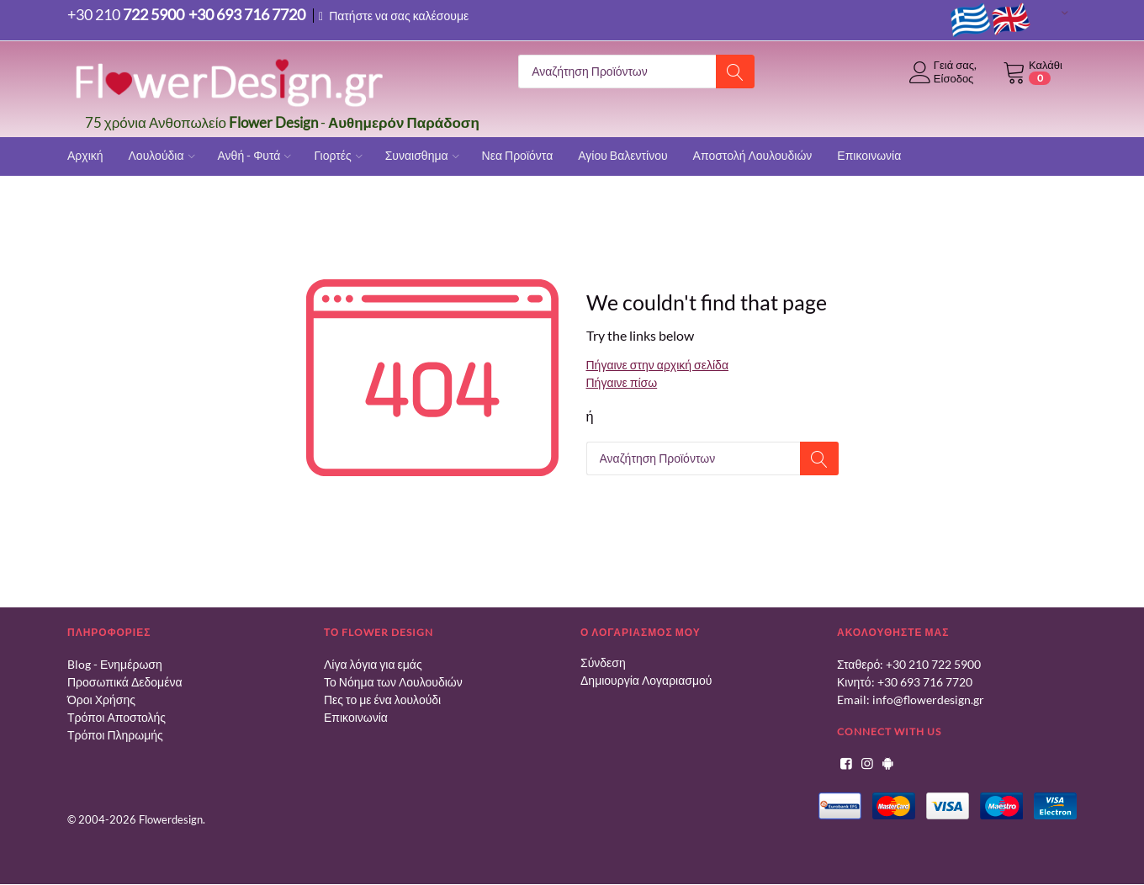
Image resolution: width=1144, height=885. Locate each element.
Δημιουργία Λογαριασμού (646, 681)
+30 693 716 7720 (924, 683)
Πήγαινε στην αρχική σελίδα (657, 365)
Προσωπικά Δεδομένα (125, 683)
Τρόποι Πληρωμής (115, 736)
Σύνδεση (603, 663)
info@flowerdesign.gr (928, 700)
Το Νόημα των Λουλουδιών (393, 683)
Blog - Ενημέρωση (114, 665)
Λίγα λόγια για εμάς (373, 665)
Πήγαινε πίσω (622, 383)
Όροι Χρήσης (101, 700)
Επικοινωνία (356, 718)
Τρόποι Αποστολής (116, 718)
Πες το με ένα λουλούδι (382, 700)
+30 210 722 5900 (933, 665)
